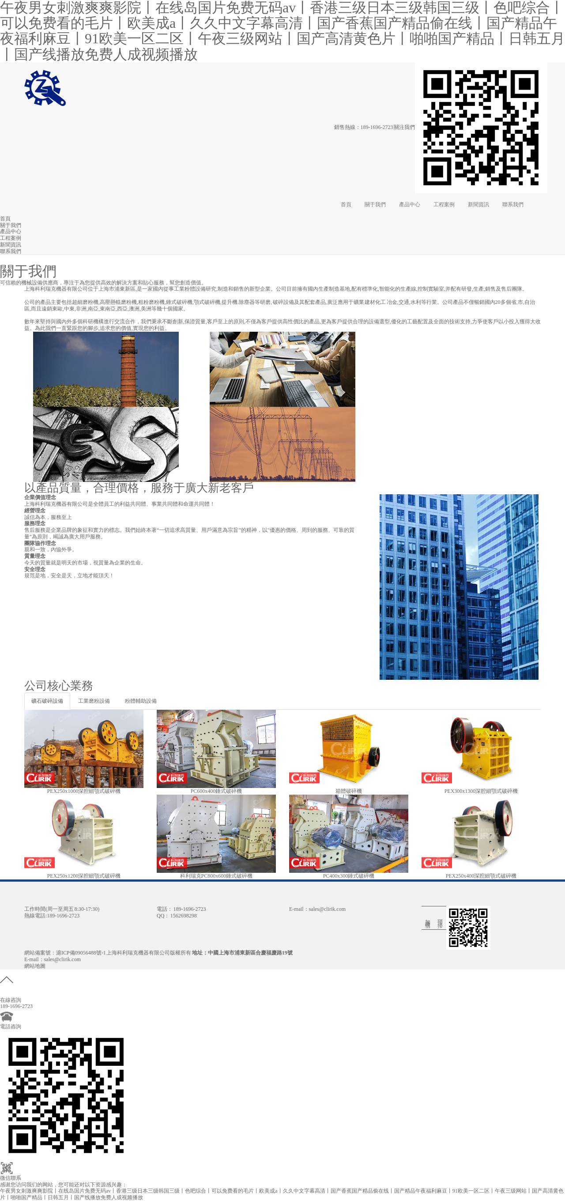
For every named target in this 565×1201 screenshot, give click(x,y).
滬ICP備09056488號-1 (81, 953)
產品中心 (409, 204)
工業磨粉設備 (94, 701)
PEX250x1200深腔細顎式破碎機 (84, 876)
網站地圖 (34, 966)
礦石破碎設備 (47, 701)
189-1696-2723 (377, 127)
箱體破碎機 (348, 791)
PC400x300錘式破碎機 (349, 876)
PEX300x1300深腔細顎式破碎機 (481, 791)
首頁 (346, 204)
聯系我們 (513, 204)
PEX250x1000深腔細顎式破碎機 (84, 791)
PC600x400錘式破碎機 (216, 791)
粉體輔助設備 (141, 701)
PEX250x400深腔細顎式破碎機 (481, 876)
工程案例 (444, 204)
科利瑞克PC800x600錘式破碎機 (216, 876)
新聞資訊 (478, 204)
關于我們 (375, 204)
